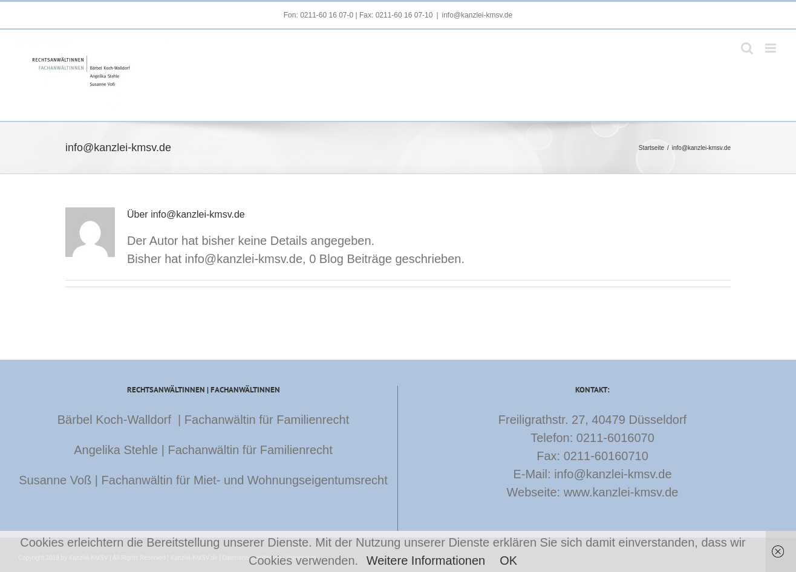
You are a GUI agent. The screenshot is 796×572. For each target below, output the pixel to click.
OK (508, 560)
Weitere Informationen (426, 560)
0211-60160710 (606, 456)
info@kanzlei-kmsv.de (477, 15)
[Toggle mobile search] (747, 48)
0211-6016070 (615, 437)
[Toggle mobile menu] (771, 48)
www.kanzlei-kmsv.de (621, 492)
